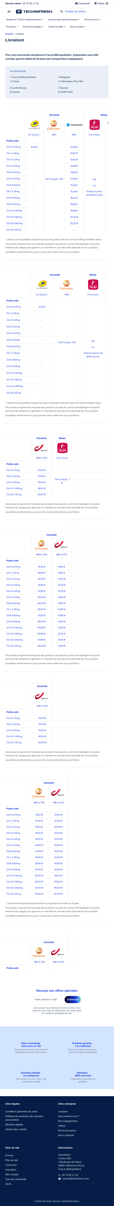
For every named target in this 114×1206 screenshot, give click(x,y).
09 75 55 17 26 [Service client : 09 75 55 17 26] (70, 1175)
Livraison (63, 1111)
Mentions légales (14, 1124)
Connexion (11, 1165)
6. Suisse (15, 91)
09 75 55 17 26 (22, 3)
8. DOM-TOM (65, 91)
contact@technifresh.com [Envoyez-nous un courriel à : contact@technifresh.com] (75, 1178)
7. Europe (63, 87)
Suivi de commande (15, 1179)
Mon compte (11, 1174)
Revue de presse (67, 1130)
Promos (9, 1155)
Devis (8, 1184)
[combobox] (83, 11)
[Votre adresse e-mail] (48, 999)
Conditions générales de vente (21, 1111)
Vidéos (61, 1126)
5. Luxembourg (18, 87)
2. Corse (14, 81)
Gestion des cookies (16, 1129)
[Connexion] (82, 4)
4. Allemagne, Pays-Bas (70, 81)
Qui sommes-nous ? (68, 1116)
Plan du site (11, 1160)
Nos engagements (67, 1121)
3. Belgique (64, 77)
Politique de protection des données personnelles (24, 1118)
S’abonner (73, 999)
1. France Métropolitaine (23, 77)
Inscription (10, 1169)
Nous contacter (66, 1135)
